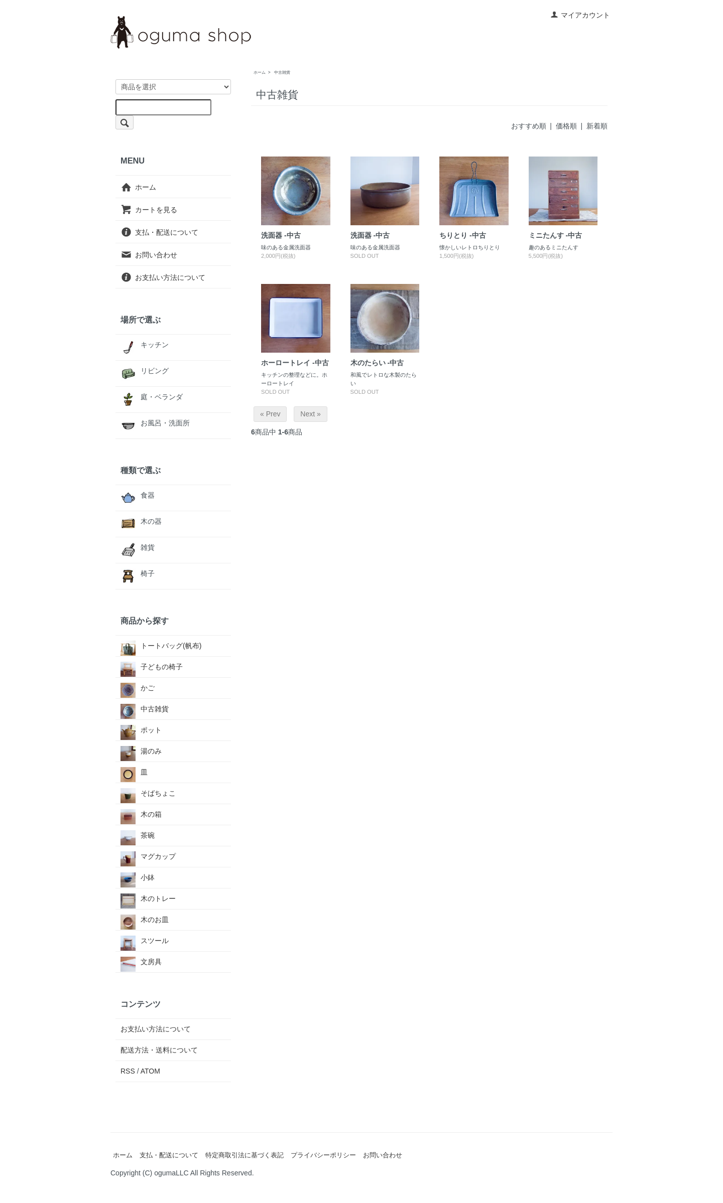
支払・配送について (159, 232)
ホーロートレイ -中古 (295, 363)
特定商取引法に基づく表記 (244, 1155)
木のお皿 (144, 920)
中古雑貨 (282, 72)
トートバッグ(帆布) (160, 646)
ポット (141, 730)
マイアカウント (580, 15)
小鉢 (137, 877)
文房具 (141, 962)
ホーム (260, 72)
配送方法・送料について (159, 1050)
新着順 (597, 126)
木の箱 (141, 814)
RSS (127, 1071)
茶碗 (137, 835)
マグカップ (148, 856)
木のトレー (148, 898)
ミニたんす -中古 (555, 235)
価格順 (566, 126)
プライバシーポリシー (323, 1155)
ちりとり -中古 (462, 235)
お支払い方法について (162, 277)
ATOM (150, 1071)
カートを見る (148, 210)
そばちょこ (148, 793)
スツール (144, 941)
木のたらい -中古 (377, 363)
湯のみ (141, 751)
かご (137, 688)
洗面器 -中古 (281, 235)
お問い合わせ (148, 255)
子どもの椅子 (151, 667)
